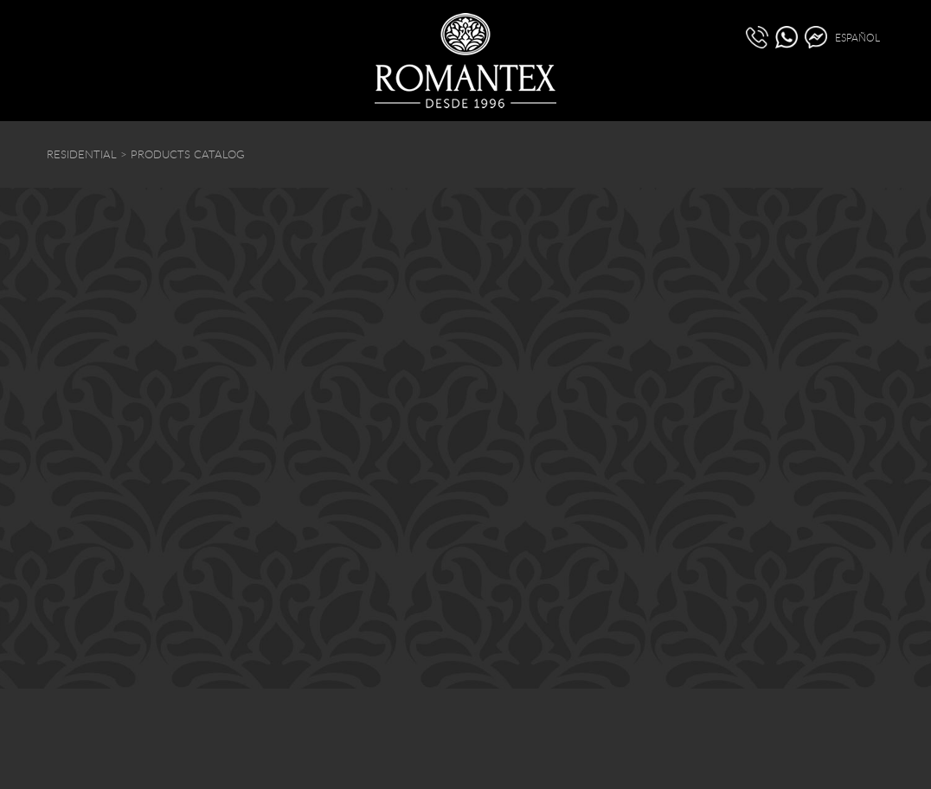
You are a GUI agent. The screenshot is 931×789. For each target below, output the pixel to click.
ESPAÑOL (857, 37)
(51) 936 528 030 (186, 679)
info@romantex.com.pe (581, 676)
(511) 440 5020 (87, 679)
